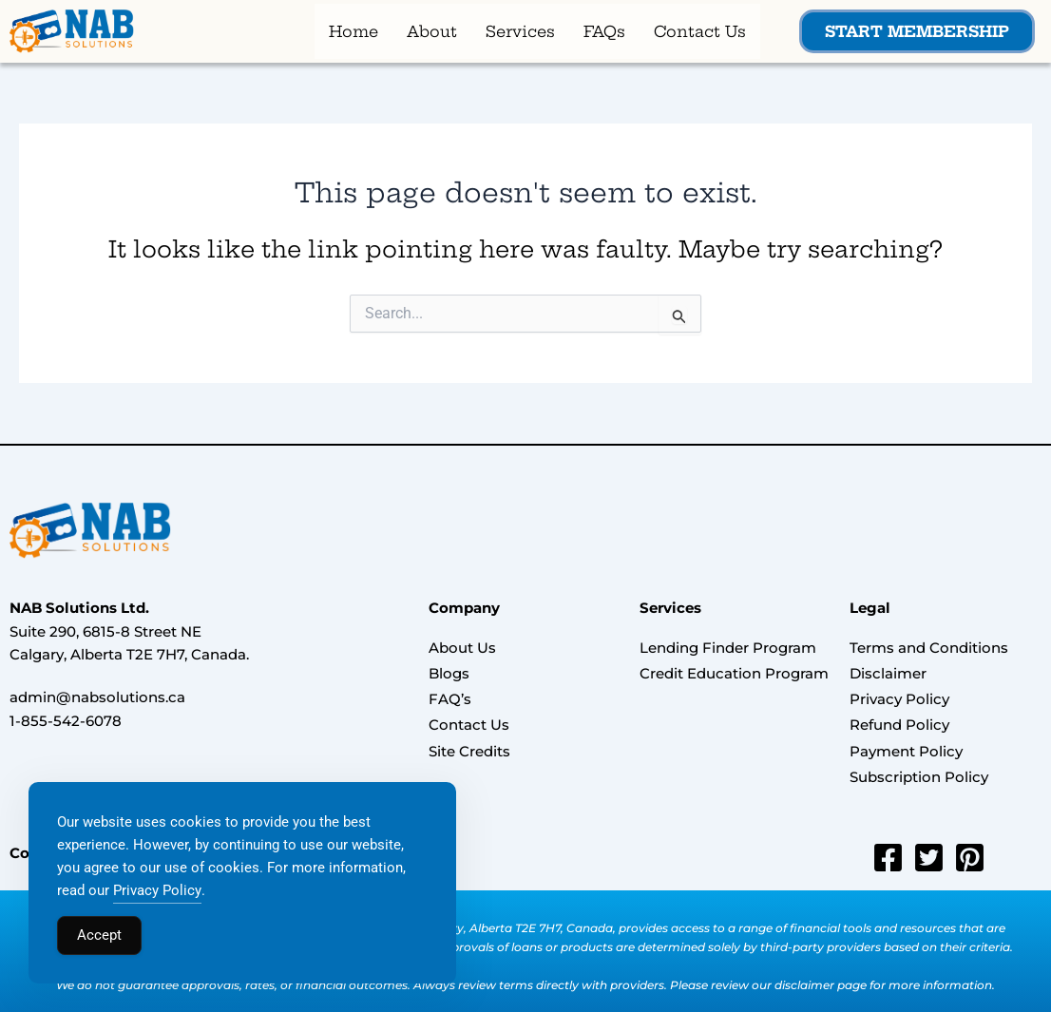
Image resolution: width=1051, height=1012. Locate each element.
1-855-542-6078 (66, 723)
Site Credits (469, 743)
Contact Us (700, 32)
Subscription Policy (919, 767)
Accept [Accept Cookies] (99, 935)
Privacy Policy (899, 696)
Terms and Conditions (929, 648)
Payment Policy (906, 743)
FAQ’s (450, 696)
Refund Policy (899, 720)
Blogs (449, 672)
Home (353, 32)
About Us (462, 648)
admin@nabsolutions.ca (97, 699)
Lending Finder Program (728, 648)
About (432, 32)
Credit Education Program (734, 672)
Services (520, 32)
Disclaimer (888, 672)
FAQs (604, 32)
